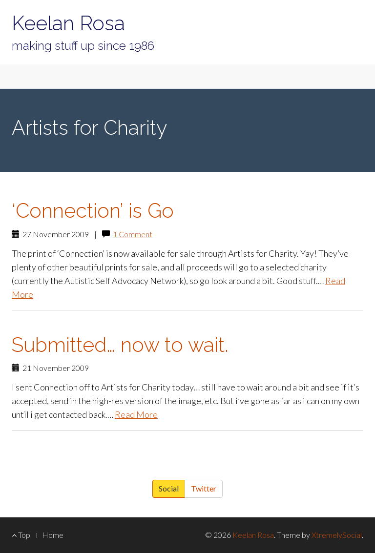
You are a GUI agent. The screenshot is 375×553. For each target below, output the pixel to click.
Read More (136, 414)
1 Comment (132, 234)
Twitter (203, 488)
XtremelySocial (337, 534)
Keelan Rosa (68, 23)
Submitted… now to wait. (120, 345)
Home (52, 534)
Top (21, 534)
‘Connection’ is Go (93, 211)
